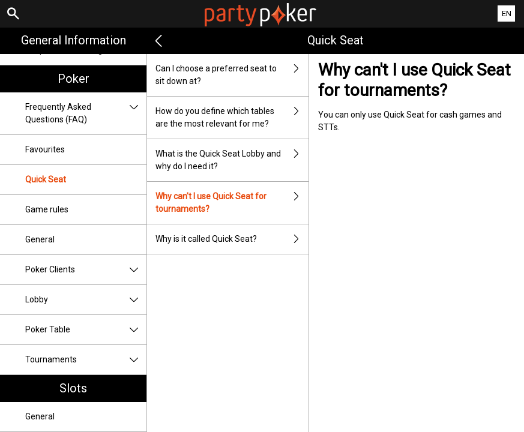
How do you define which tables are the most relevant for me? (232, 118)
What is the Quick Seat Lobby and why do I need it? (232, 160)
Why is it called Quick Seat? (232, 239)
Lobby (85, 299)
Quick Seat (45, 179)
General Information (73, 40)
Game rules (46, 209)
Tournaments (85, 359)
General (40, 239)
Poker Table (85, 329)
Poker (73, 78)
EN (506, 13)
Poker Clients (85, 269)
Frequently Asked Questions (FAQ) (85, 113)
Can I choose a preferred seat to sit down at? (232, 75)
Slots (73, 388)
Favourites (45, 149)
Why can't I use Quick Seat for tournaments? (232, 203)
